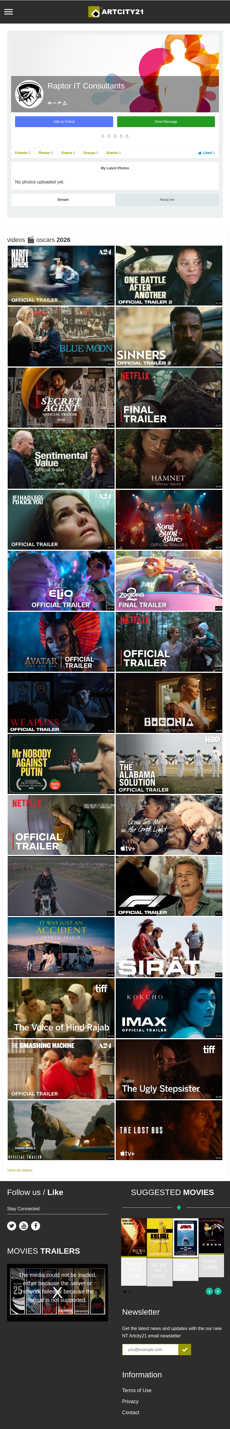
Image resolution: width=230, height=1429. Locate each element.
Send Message (166, 122)
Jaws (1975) (184, 1268)
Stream (63, 200)
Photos (45, 153)
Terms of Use (137, 1390)
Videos (68, 153)
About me (167, 200)
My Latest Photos (115, 168)
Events (114, 153)
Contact (131, 1412)
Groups (90, 153)
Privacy (130, 1401)
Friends (22, 153)
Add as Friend (64, 122)
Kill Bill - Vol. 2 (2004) (133, 1269)
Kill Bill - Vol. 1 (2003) (159, 1270)
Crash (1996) (210, 1264)
